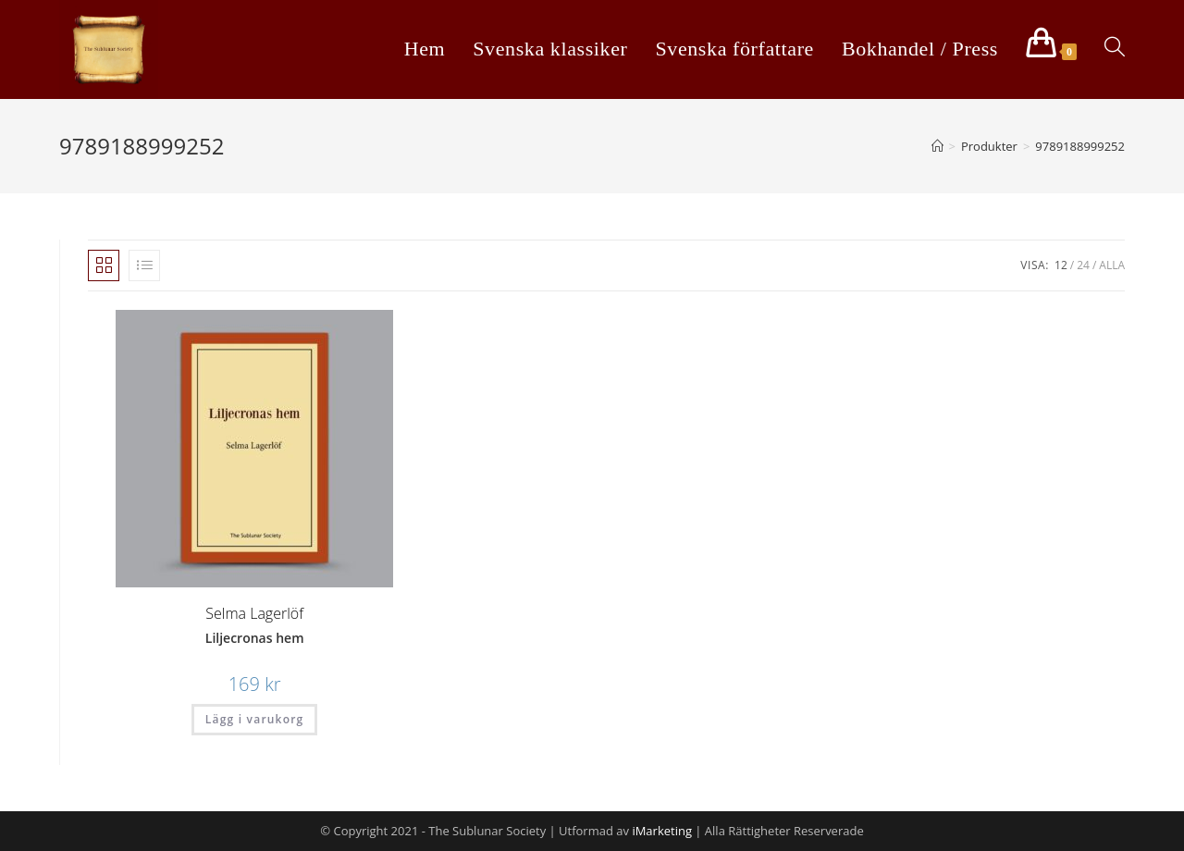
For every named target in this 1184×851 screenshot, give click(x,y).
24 (1083, 265)
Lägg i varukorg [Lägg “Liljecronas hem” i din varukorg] (254, 719)
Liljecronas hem (254, 638)
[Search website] (1115, 48)
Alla (1112, 265)
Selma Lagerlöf (254, 613)
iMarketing (662, 830)
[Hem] (937, 146)
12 (1060, 265)
